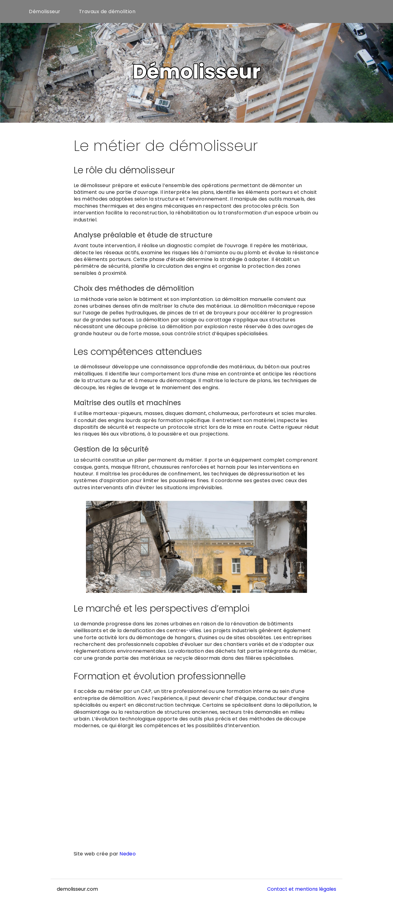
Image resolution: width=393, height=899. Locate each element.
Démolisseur (44, 11)
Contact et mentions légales (301, 889)
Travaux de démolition (107, 11)
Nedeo (127, 853)
